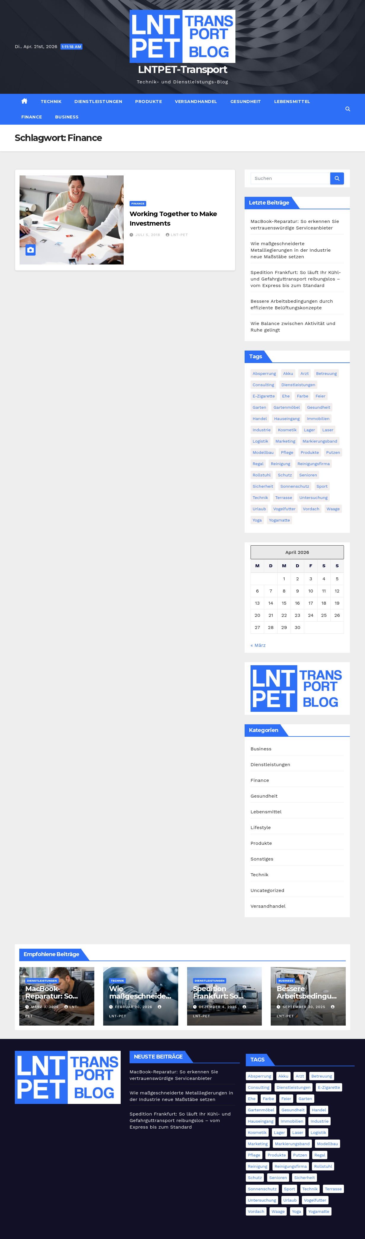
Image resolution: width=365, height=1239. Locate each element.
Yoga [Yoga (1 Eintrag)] (257, 520)
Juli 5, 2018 (149, 235)
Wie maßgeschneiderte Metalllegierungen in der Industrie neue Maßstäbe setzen (291, 250)
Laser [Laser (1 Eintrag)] (327, 429)
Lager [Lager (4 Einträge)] (309, 429)
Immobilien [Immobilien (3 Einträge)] (318, 418)
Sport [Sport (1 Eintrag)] (322, 486)
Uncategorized (267, 890)
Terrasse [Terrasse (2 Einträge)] (283, 497)
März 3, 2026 (45, 1007)
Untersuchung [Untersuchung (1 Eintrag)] (313, 497)
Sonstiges (262, 859)
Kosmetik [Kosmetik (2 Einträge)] (287, 429)
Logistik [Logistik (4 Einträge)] (260, 441)
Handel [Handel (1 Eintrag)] (260, 418)
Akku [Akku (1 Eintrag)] (288, 373)
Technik (51, 101)
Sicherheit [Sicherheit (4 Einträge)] (263, 486)
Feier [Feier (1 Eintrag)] (320, 396)
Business (67, 117)
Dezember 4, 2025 (218, 1007)
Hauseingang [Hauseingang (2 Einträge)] (286, 418)
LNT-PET (177, 235)
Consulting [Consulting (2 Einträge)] (263, 384)
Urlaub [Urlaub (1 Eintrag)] (259, 508)
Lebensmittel (292, 101)
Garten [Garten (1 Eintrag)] (259, 407)
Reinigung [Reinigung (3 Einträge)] (280, 463)
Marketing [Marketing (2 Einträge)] (285, 441)
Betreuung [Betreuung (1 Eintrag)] (326, 373)
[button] (347, 109)
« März (258, 645)
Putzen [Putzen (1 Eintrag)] (333, 452)
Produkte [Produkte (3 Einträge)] (310, 452)
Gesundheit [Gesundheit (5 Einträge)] (318, 407)
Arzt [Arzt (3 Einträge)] (304, 373)
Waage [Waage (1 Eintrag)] (333, 508)
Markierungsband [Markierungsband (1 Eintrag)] (319, 441)
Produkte (148, 101)
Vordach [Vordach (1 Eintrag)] (311, 508)
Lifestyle (261, 827)
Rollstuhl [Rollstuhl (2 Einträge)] (262, 475)
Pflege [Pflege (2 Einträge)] (287, 452)
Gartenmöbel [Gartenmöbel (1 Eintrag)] (286, 407)
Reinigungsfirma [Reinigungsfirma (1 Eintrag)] (313, 463)
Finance (31, 117)
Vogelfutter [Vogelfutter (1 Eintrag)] (284, 508)
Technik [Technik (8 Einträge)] (260, 497)
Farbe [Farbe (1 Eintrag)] (302, 396)
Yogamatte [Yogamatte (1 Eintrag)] (279, 520)
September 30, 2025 (305, 1007)
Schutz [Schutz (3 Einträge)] (285, 475)
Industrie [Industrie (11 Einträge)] (262, 429)
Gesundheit (245, 101)
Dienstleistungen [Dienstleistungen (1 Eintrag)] (298, 384)
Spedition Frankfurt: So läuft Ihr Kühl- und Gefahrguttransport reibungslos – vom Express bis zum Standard (296, 279)
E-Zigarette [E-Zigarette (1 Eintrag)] (264, 396)
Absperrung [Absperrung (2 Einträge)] (264, 373)
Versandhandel (196, 101)
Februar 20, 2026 (134, 1007)
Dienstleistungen (98, 101)
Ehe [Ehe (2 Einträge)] (286, 396)
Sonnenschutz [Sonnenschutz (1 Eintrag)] (294, 486)
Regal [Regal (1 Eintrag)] (258, 463)
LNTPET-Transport (182, 69)
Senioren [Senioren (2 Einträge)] (308, 475)
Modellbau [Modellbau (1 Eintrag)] (263, 452)
